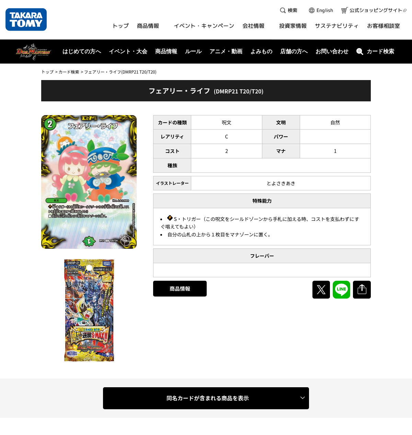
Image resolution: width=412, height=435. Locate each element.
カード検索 (68, 72)
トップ (47, 72)
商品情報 (180, 288)
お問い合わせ (332, 51)
